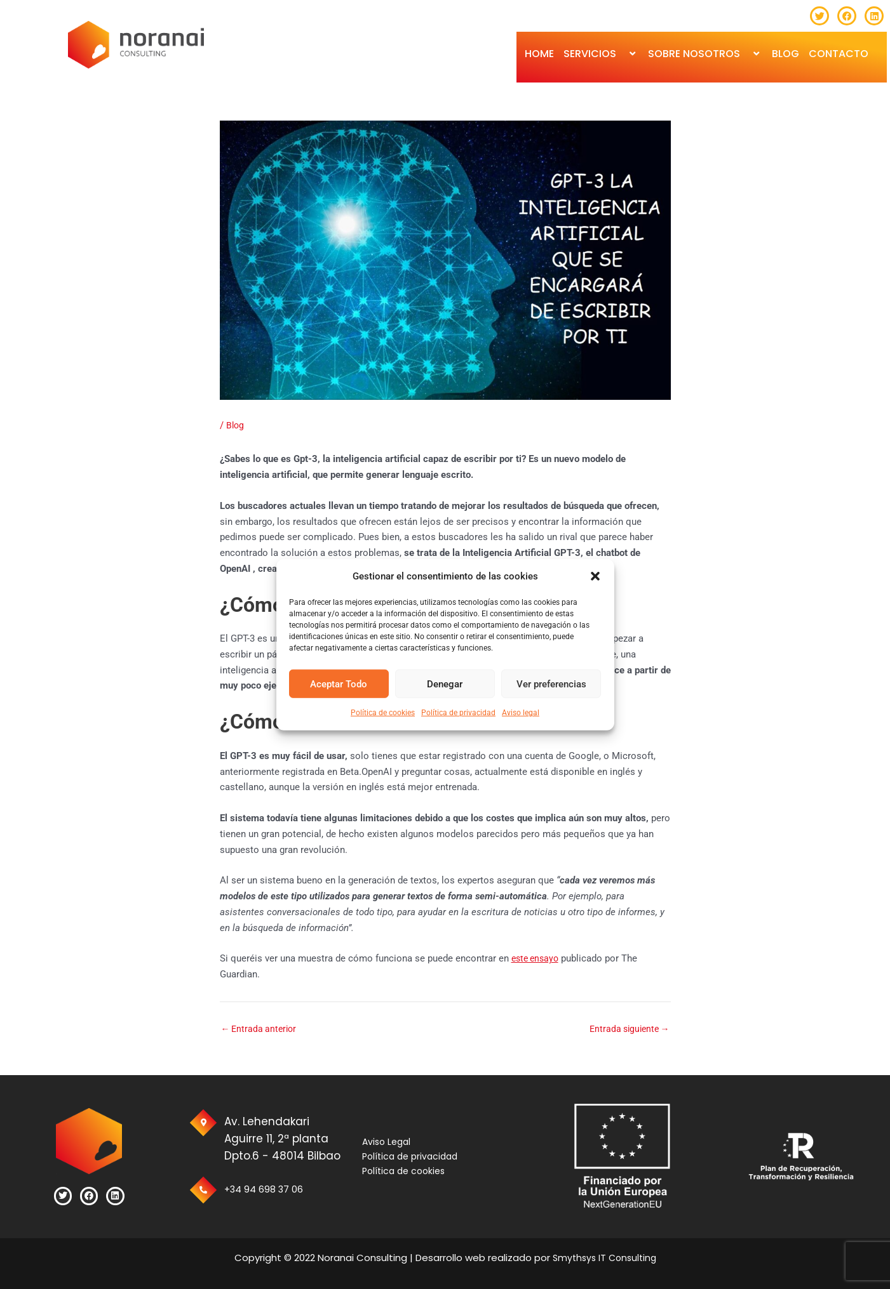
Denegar (444, 684)
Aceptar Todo (338, 684)
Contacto (838, 53)
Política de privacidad (458, 712)
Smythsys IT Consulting (603, 1257)
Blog (235, 425)
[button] (595, 576)
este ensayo (537, 958)
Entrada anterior (261, 1029)
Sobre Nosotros (705, 53)
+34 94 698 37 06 (272, 1188)
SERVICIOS (600, 53)
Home (539, 53)
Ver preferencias (551, 684)
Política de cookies (383, 712)
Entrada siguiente (627, 1029)
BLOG (785, 53)
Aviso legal (520, 712)
